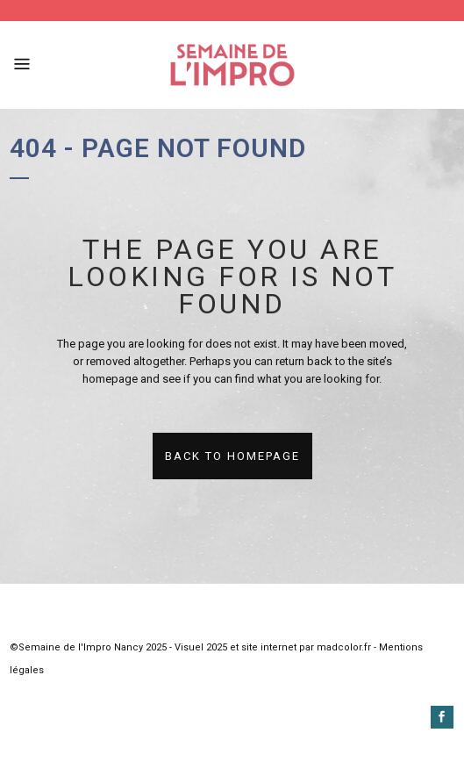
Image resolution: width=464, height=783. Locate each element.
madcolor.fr (344, 647)
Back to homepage (232, 456)
